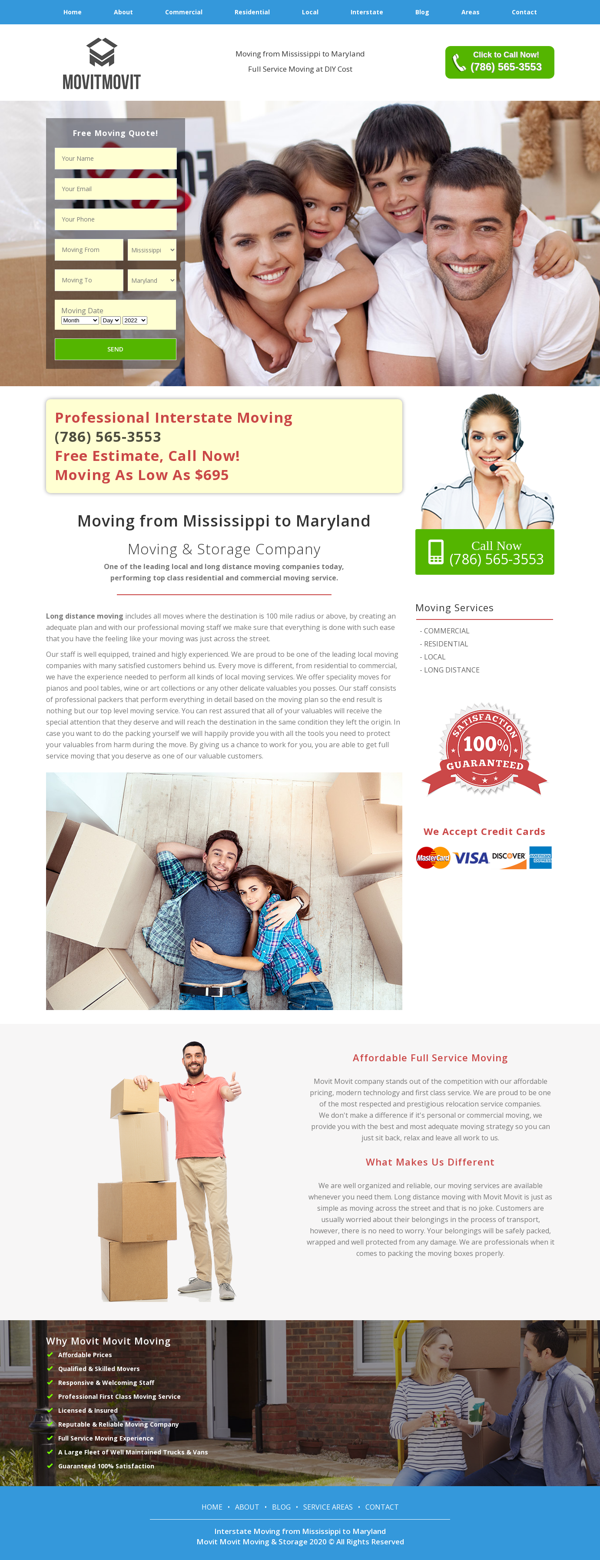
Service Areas (328, 1507)
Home (212, 1507)
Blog (281, 1507)
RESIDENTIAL (444, 644)
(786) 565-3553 (108, 436)
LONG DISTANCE (450, 670)
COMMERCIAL (445, 631)
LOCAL (433, 657)
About (247, 1507)
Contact (382, 1507)
